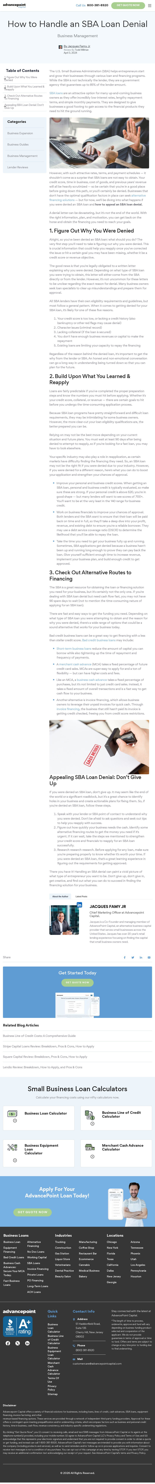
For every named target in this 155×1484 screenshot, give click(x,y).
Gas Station (62, 1255)
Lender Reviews (17, 167)
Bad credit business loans (99, 640)
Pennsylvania (138, 1272)
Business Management (22, 156)
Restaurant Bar (88, 1255)
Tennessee (137, 1249)
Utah (133, 1261)
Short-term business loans (73, 649)
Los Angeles (138, 1267)
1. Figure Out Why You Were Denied (20, 79)
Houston (136, 1278)
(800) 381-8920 (85, 1352)
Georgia (111, 1284)
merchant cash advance (75, 664)
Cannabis (84, 1267)
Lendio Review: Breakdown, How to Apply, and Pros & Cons (42, 1069)
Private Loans (35, 1276)
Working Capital (37, 1259)
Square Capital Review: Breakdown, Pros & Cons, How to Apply (45, 1058)
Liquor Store (62, 1261)
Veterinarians (63, 1267)
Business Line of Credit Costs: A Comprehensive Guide (39, 1037)
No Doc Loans (35, 1253)
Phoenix (135, 1255)
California (112, 1267)
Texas (110, 1261)
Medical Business (89, 1272)
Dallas (110, 1272)
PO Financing (35, 1282)
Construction (63, 1249)
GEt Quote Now (32, 1214)
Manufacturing (88, 1244)
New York (112, 1249)
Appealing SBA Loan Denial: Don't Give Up (24, 106)
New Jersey (114, 1278)
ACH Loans (34, 1294)
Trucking (60, 1244)
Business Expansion (20, 133)
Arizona (135, 1244)
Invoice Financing (38, 1271)
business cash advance (92, 680)
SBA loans (56, 93)
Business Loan (11, 1244)
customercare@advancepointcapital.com (97, 1365)
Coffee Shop (86, 1249)
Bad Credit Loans (13, 1259)
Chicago (112, 1244)
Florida (111, 1255)
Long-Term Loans (37, 1288)
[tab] (62, 897)
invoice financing (68, 709)
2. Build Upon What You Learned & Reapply (24, 88)
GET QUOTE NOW (128, 5)
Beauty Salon (63, 1278)
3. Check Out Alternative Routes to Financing (23, 97)
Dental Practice (64, 1272)
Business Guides (18, 144)
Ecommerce (86, 1261)
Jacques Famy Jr (79, 46)
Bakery (83, 1278)
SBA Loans (33, 1265)
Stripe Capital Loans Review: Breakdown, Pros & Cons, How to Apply (48, 1048)
